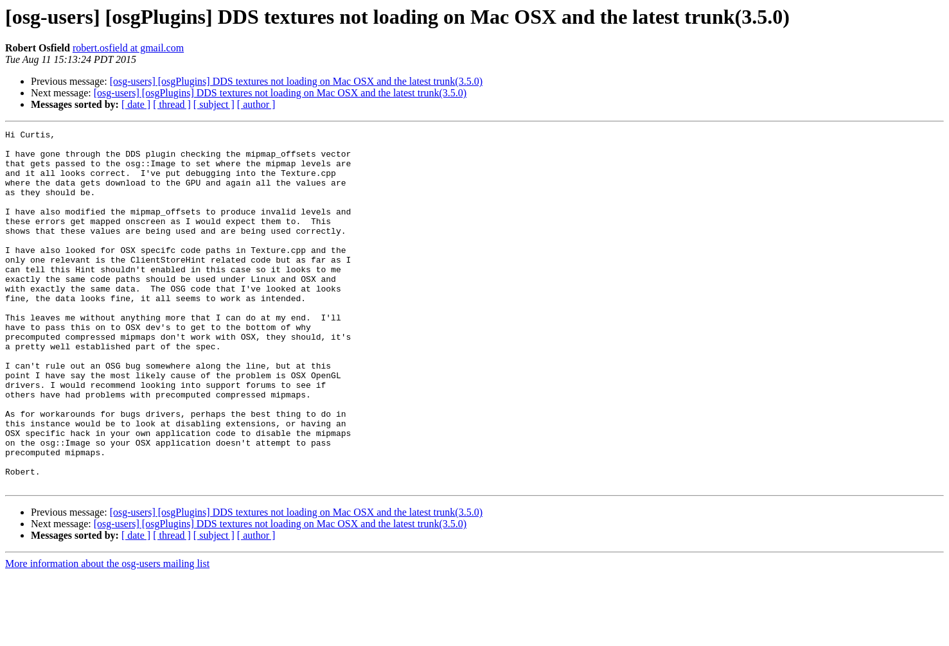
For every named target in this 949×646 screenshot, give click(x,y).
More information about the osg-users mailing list (107, 634)
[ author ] (256, 104)
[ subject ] (214, 104)
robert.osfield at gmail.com (128, 47)
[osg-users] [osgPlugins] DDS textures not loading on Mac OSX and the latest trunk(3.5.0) (296, 81)
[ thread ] (172, 104)
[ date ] (135, 104)
